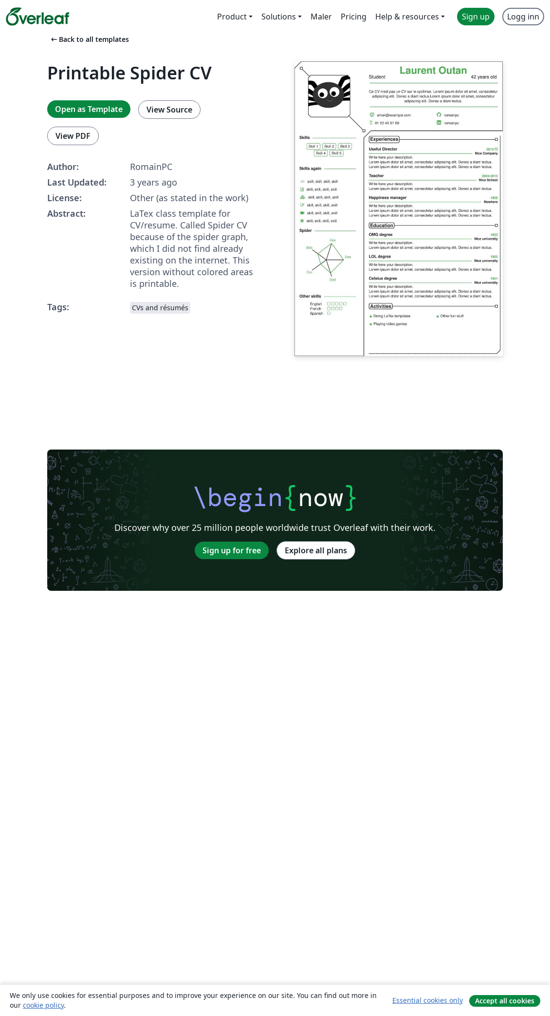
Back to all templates (89, 39)
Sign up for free (231, 550)
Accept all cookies (504, 1000)
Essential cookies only (427, 1000)
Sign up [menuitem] (476, 16)
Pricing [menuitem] (354, 16)
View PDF (73, 136)
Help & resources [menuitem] (407, 16)
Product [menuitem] (232, 16)
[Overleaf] (37, 16)
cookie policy (43, 1005)
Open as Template (89, 109)
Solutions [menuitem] (278, 16)
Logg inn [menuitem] (523, 16)
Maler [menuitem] (321, 16)
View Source (169, 109)
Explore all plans (316, 550)
